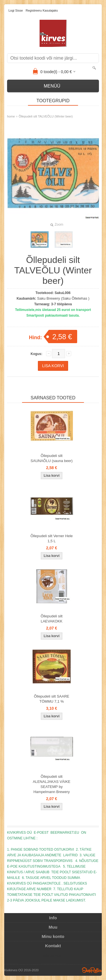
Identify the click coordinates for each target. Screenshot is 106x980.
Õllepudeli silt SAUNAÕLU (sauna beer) (52, 458)
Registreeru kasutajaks (42, 10)
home (11, 116)
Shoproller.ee (92, 970)
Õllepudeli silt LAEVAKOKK (51, 618)
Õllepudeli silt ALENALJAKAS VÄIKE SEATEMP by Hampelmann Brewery (51, 784)
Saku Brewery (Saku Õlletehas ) (63, 298)
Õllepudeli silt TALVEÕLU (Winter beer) (46, 116)
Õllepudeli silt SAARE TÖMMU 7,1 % (51, 699)
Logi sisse (15, 10)
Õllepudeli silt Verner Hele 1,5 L (52, 538)
